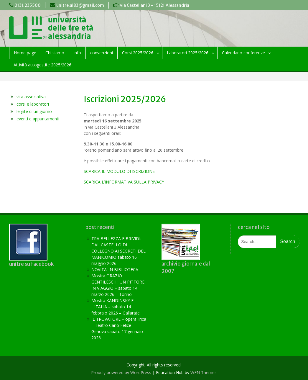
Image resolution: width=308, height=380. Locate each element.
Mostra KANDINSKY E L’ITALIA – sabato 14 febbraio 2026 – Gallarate (115, 307)
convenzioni (101, 52)
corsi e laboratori (33, 104)
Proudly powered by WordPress (121, 372)
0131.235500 (27, 5)
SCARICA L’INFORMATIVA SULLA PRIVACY (124, 182)
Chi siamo (54, 52)
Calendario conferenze (243, 52)
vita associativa (31, 96)
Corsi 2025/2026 (137, 52)
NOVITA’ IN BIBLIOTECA (114, 269)
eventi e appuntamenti (38, 119)
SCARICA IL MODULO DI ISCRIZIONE (119, 171)
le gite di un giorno (34, 111)
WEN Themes (203, 372)
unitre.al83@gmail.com (80, 5)
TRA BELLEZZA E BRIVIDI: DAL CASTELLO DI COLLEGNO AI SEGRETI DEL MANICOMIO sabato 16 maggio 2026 (118, 251)
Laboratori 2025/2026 (187, 52)
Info (77, 52)
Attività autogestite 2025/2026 (42, 65)
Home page (25, 52)
